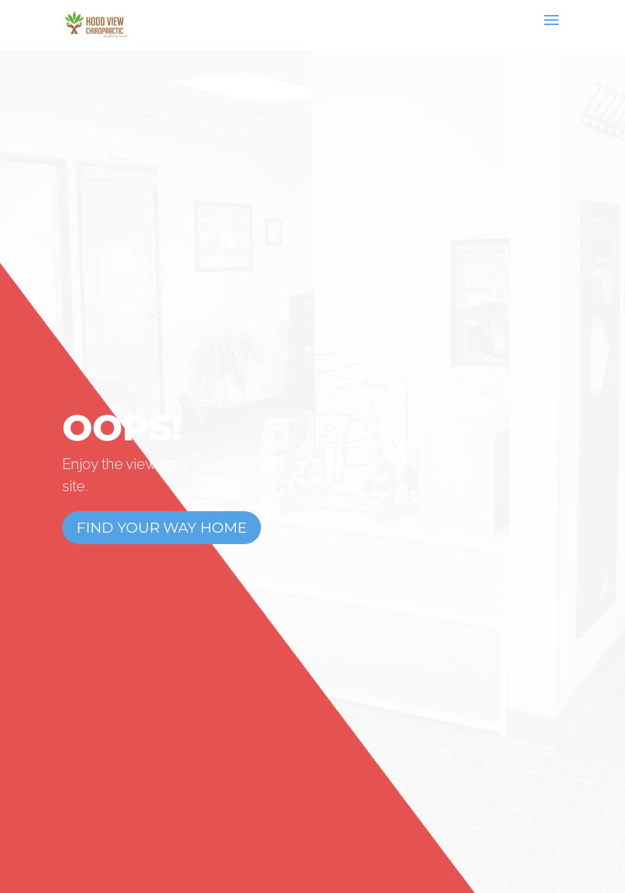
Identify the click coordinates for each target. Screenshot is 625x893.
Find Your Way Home (162, 527)
